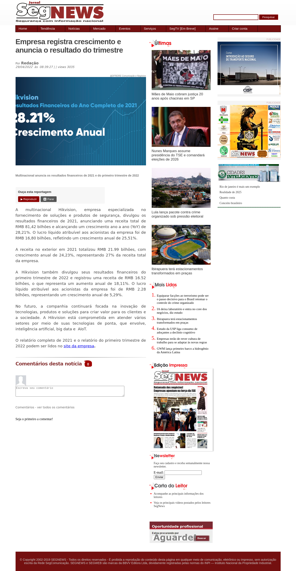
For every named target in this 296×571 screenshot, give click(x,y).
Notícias (74, 28)
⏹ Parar (48, 199)
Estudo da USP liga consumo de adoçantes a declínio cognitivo (177, 330)
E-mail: (178, 472)
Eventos (124, 28)
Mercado (99, 28)
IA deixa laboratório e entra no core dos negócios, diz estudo (182, 310)
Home (23, 28)
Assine (213, 28)
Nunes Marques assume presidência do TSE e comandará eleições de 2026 (178, 155)
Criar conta (239, 28)
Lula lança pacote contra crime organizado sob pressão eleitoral (177, 214)
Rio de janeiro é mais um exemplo (240, 186)
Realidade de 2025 (231, 192)
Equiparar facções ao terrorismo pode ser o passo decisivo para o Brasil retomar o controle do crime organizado (183, 299)
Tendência (48, 28)
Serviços (150, 28)
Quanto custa (227, 197)
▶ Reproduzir (29, 199)
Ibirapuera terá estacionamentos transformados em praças (177, 271)
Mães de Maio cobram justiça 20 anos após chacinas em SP (177, 96)
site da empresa (79, 346)
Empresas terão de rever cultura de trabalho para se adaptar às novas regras (182, 340)
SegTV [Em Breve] (182, 28)
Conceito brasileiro (231, 203)
